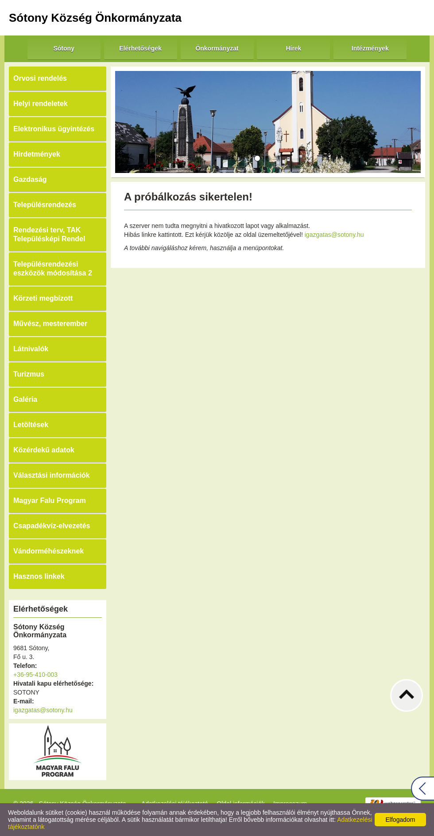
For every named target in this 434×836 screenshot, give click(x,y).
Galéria (25, 399)
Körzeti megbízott (43, 298)
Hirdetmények (36, 154)
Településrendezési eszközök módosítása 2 (52, 268)
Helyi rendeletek (40, 103)
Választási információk (51, 475)
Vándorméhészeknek (48, 551)
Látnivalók (30, 349)
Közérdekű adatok (43, 450)
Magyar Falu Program (49, 500)
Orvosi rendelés (40, 78)
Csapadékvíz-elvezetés (51, 526)
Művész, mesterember (50, 323)
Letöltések (30, 424)
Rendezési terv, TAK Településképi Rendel (49, 234)
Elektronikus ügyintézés (53, 129)
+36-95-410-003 (35, 674)
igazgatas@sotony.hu (43, 710)
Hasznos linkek (39, 576)
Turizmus (28, 374)
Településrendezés (44, 204)
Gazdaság (30, 179)
